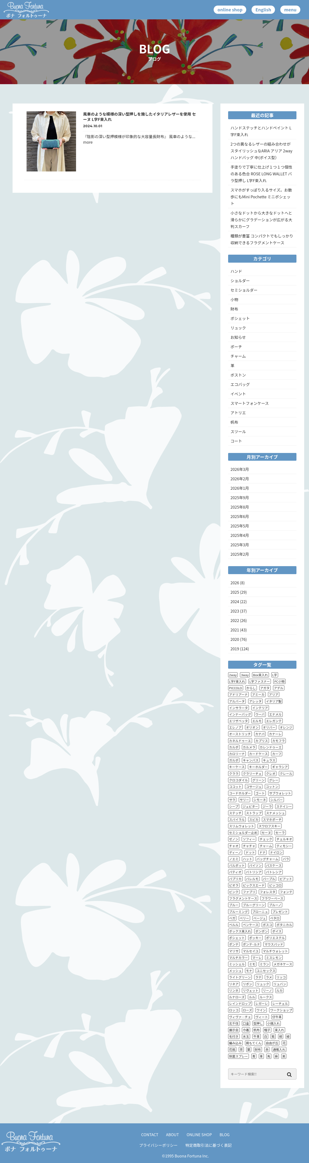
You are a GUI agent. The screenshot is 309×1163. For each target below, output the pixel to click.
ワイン (261, 1010)
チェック (266, 839)
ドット (250, 852)
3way (245, 675)
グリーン (258, 780)
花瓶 (232, 1049)
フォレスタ (267, 891)
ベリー (244, 918)
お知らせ (238, 337)
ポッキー (255, 937)
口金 (246, 1023)
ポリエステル (275, 937)
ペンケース (250, 924)
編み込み (235, 1043)
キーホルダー (258, 766)
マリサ (234, 951)
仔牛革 (277, 1017)
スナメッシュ (275, 813)
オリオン (252, 727)
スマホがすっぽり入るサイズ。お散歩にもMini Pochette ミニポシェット (261, 196)
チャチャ (249, 846)
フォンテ (286, 891)
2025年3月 (240, 545)
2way (233, 675)
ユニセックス (266, 970)
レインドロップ (240, 1003)
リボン (247, 984)
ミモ (252, 964)
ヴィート (261, 1017)
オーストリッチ (240, 734)
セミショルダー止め (243, 832)
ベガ (232, 918)
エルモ (257, 721)
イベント (238, 394)
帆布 (234, 422)
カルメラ (249, 747)
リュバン (280, 984)
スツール (238, 431)
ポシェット (240, 318)
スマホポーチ (272, 819)
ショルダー (240, 280)
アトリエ (238, 412)
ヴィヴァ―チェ (240, 1017)
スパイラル (237, 819)
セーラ (280, 832)
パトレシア (273, 872)
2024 (235, 601)
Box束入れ (260, 675)
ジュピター (250, 806)
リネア (234, 984)
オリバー (269, 727)
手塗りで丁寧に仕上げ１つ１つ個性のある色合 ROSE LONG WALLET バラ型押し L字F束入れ (261, 173)
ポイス (276, 931)
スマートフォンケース (250, 403)
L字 (274, 675)
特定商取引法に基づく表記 (208, 1145)
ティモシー (284, 846)
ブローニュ (260, 911)
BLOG (225, 1134)
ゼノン (234, 839)
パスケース (273, 865)
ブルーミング (238, 911)
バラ (286, 859)
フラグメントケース (243, 898)
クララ (234, 773)
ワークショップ (281, 1010)
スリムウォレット (241, 826)
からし (251, 688)
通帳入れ (279, 1049)
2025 (235, 592)
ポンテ (234, 944)
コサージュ (253, 786)
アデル (278, 688)
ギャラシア (280, 766)
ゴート (260, 793)
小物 (234, 299)
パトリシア (253, 872)
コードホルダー (240, 793)
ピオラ (234, 885)
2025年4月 (240, 535)
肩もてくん (253, 1043)
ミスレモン (274, 957)
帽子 (267, 1030)
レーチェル (280, 1003)
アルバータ (237, 701)
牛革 (256, 1036)
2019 (235, 649)
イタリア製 (273, 701)
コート (236, 441)
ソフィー (249, 839)
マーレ (257, 957)
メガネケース (283, 964)
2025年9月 (240, 497)
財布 (234, 309)
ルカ (279, 990)
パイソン (255, 865)
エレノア (235, 727)
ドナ (262, 852)
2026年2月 (240, 478)
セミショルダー (244, 290)
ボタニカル (284, 924)
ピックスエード (254, 885)
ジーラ (267, 806)
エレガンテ (274, 721)
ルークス (266, 997)
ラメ (269, 977)
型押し (258, 1023)
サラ (232, 799)
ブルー (234, 905)
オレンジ (286, 727)
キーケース (237, 766)
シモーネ (259, 799)
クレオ (270, 773)
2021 (235, 630)
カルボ (234, 747)
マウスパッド (273, 944)
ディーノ (235, 852)
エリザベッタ (238, 721)
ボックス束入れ (240, 931)
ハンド (236, 271)
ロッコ (234, 1010)
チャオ (234, 846)
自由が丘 (272, 1043)
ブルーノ (275, 905)
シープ (233, 806)
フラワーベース (272, 898)
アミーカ (258, 694)
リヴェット (251, 990)
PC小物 (279, 681)
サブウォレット (280, 793)
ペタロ (275, 918)
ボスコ (267, 924)
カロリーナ (237, 753)
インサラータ (238, 707)
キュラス (269, 760)
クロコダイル (238, 780)
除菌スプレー (238, 1056)
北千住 (234, 1023)
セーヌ (266, 832)
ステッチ (235, 813)
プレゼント (280, 911)
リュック (238, 328)
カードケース (258, 753)
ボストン (238, 375)
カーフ (276, 753)
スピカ (254, 819)
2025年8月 (240, 507)
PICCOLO (235, 688)
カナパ (260, 734)
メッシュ (235, 970)
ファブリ (249, 891)
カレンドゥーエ (271, 747)
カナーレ (275, 734)
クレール (286, 773)
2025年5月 (240, 526)
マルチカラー (238, 957)
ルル (252, 997)
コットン (272, 786)
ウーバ (260, 714)
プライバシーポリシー (158, 1145)
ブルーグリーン (254, 905)
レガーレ (261, 1003)
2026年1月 (240, 488)
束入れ (279, 1030)
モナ (249, 970)
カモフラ (278, 740)
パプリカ (235, 878)
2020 (235, 639)
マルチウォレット (275, 951)
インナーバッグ (240, 714)
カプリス (261, 740)
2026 (235, 582)
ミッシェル (237, 964)
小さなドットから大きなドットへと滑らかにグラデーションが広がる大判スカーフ (261, 219)
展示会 (234, 1030)
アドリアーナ (238, 694)
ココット (235, 786)
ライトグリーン (240, 977)
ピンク (234, 891)
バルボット (237, 865)
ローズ (247, 1010)
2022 (235, 620)
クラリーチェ (252, 773)
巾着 (246, 1030)
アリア (273, 694)
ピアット (286, 878)
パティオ (235, 872)
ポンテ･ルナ (251, 944)
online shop (230, 9)
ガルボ (234, 760)
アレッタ (255, 701)
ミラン (264, 964)
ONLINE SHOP (199, 1134)
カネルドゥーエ (240, 740)
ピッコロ (275, 885)
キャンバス (251, 760)
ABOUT (172, 1134)
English (263, 9)
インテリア (260, 707)
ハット (247, 859)
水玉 (246, 1036)
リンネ (234, 990)
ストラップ (254, 813)
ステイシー (284, 806)
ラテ (258, 977)
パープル (269, 878)
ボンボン (261, 931)
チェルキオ (284, 839)
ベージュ (259, 918)
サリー (244, 799)
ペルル (234, 924)
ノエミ (234, 859)
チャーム (238, 356)
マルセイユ (251, 951)
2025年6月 (240, 516)
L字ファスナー (259, 681)
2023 (235, 611)
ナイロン (276, 852)
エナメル (275, 714)
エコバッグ (240, 384)
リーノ (267, 990)
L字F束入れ (237, 681)
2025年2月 (240, 554)
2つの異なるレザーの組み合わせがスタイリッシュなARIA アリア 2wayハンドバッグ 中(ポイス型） (261, 150)
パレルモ (252, 878)
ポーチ (236, 346)
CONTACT (149, 1134)
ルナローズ (237, 997)
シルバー (276, 799)
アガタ (265, 688)
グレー (273, 780)
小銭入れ (273, 1023)
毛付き (234, 1036)
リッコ (281, 977)
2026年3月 (240, 469)
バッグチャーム (267, 859)
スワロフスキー (270, 826)
